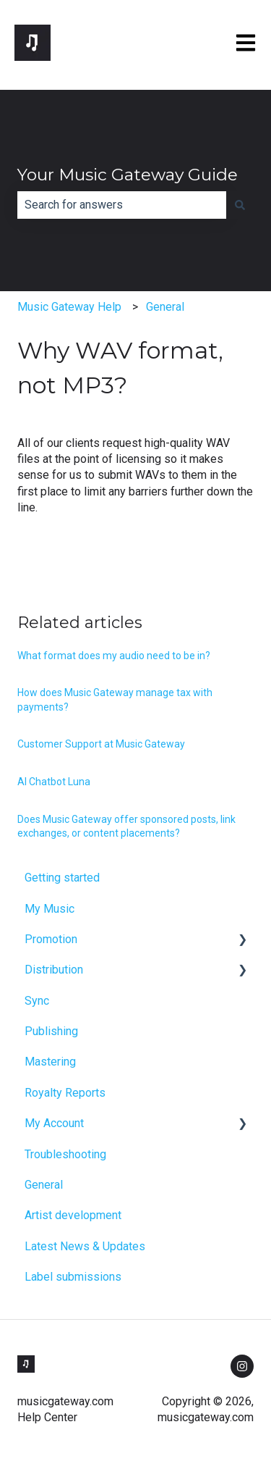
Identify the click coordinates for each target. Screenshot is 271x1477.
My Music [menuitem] (49, 909)
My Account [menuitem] (54, 1123)
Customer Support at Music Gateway (101, 744)
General (165, 307)
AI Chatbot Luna (53, 781)
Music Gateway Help (69, 307)
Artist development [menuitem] (73, 1215)
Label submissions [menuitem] (73, 1277)
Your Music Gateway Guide (127, 174)
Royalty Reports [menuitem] (65, 1093)
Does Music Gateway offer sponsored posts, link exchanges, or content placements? (126, 826)
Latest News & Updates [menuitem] (85, 1246)
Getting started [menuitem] (62, 877)
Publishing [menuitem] (51, 1031)
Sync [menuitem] (37, 1001)
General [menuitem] (44, 1185)
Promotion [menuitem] (51, 939)
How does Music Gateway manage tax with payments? (114, 700)
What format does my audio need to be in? (113, 655)
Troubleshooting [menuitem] (65, 1154)
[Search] (240, 205)
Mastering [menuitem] (50, 1061)
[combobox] (121, 205)
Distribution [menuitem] (54, 969)
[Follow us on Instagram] (242, 1366)
